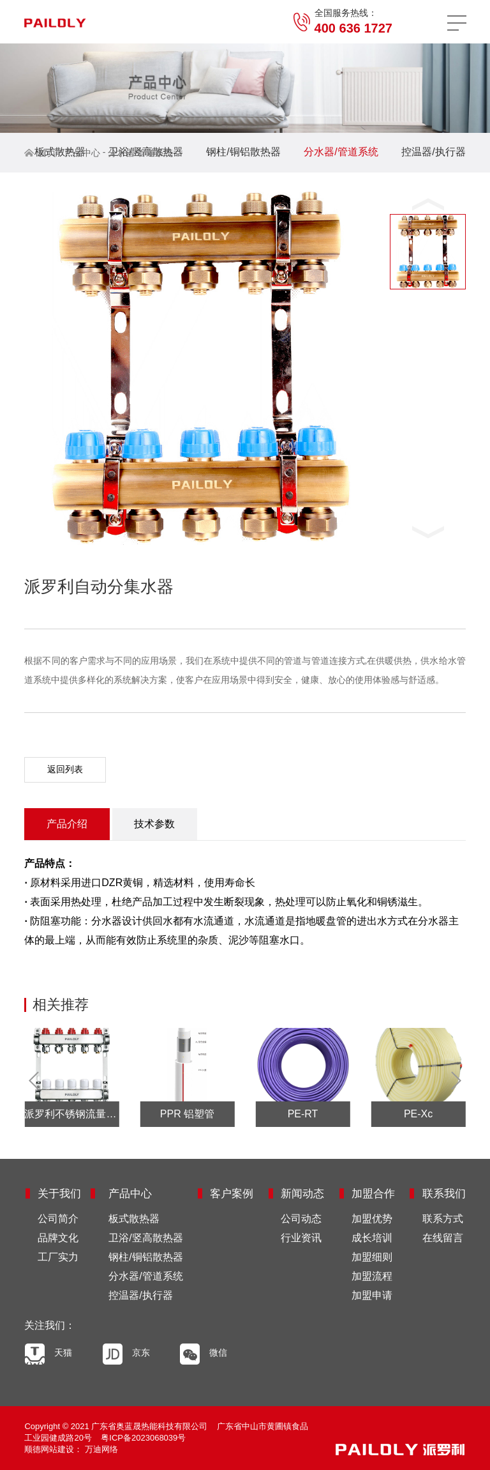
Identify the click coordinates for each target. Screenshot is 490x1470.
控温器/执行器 (433, 151)
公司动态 (301, 1218)
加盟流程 (372, 1276)
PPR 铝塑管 (187, 1113)
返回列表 (65, 769)
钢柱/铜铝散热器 (243, 151)
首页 (47, 153)
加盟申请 (372, 1295)
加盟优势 (372, 1218)
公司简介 (58, 1218)
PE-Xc (418, 1113)
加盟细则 (372, 1257)
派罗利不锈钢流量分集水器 (71, 1113)
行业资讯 (301, 1237)
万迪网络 (100, 1449)
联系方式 (442, 1218)
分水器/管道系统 (140, 153)
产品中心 (82, 153)
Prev (37, 1081)
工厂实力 (58, 1257)
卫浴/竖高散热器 (145, 1237)
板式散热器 (59, 151)
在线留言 (442, 1237)
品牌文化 (58, 1237)
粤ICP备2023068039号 (143, 1438)
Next (452, 1081)
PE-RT (303, 1113)
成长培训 (372, 1237)
